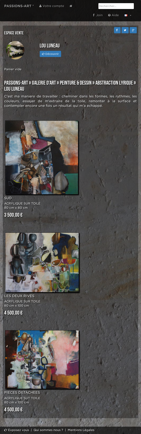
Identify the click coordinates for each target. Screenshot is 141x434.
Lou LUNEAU (14, 89)
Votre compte (51, 6)
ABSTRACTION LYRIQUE (114, 83)
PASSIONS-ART (16, 83)
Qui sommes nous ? (48, 430)
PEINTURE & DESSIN (76, 83)
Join (98, 15)
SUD (8, 198)
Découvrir (50, 53)
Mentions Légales (81, 430)
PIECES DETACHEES (22, 392)
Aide (113, 15)
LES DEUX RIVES (19, 296)
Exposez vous (16, 430)
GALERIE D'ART (44, 83)
